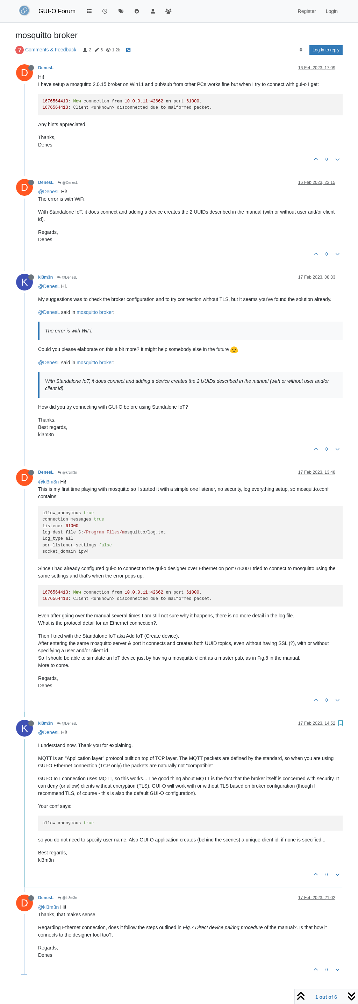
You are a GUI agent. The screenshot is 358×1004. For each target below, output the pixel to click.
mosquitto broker (95, 312)
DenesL (45, 67)
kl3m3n (45, 277)
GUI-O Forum (57, 11)
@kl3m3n (67, 472)
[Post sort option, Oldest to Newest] (301, 50)
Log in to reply (326, 50)
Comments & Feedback (50, 49)
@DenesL (68, 183)
